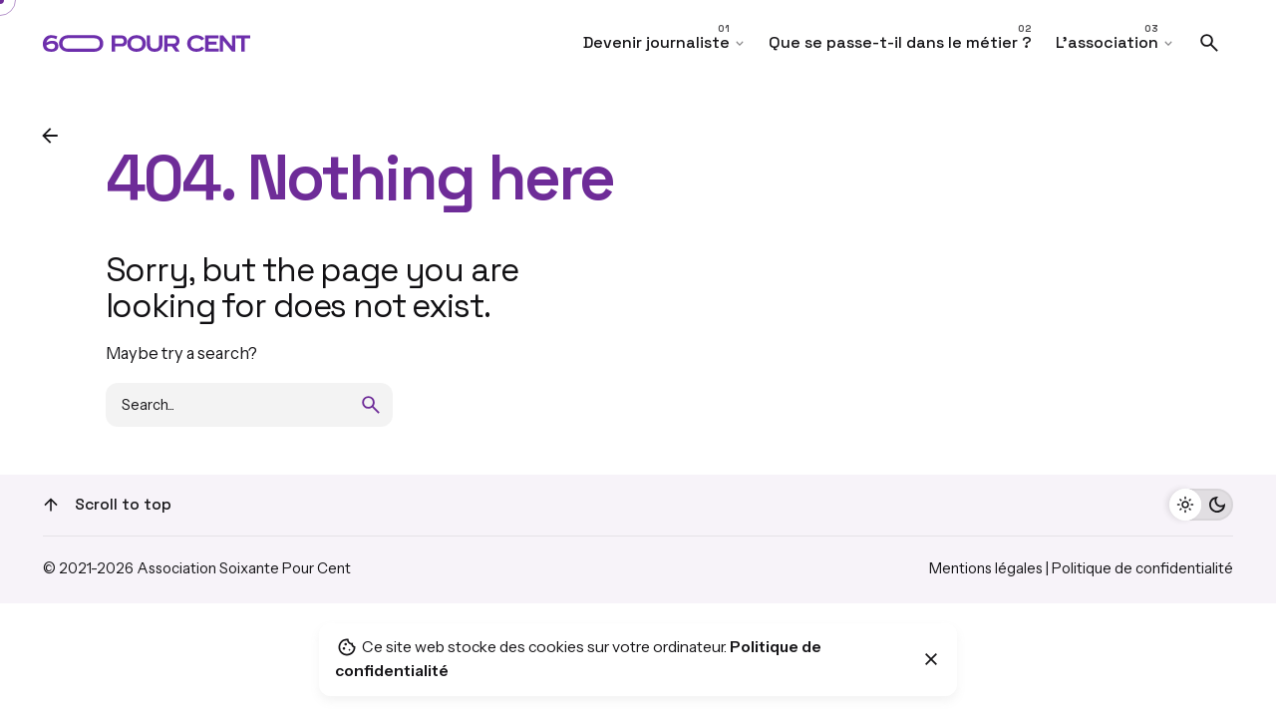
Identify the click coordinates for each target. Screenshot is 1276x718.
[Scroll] (51, 505)
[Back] (50, 136)
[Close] (931, 659)
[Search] (1209, 43)
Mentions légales (986, 568)
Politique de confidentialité (1142, 568)
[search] (371, 405)
